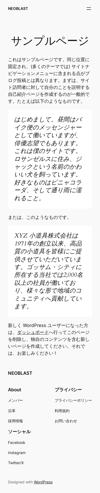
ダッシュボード (33, 332)
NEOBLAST (18, 8)
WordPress (43, 482)
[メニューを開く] (89, 8)
